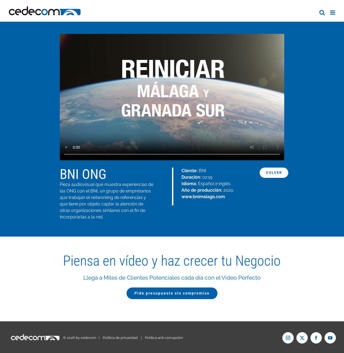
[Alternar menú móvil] (333, 12)
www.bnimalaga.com (203, 196)
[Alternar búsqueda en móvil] (322, 12)
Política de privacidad (120, 338)
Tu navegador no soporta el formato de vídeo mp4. (172, 97)
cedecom (88, 338)
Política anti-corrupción (164, 338)
